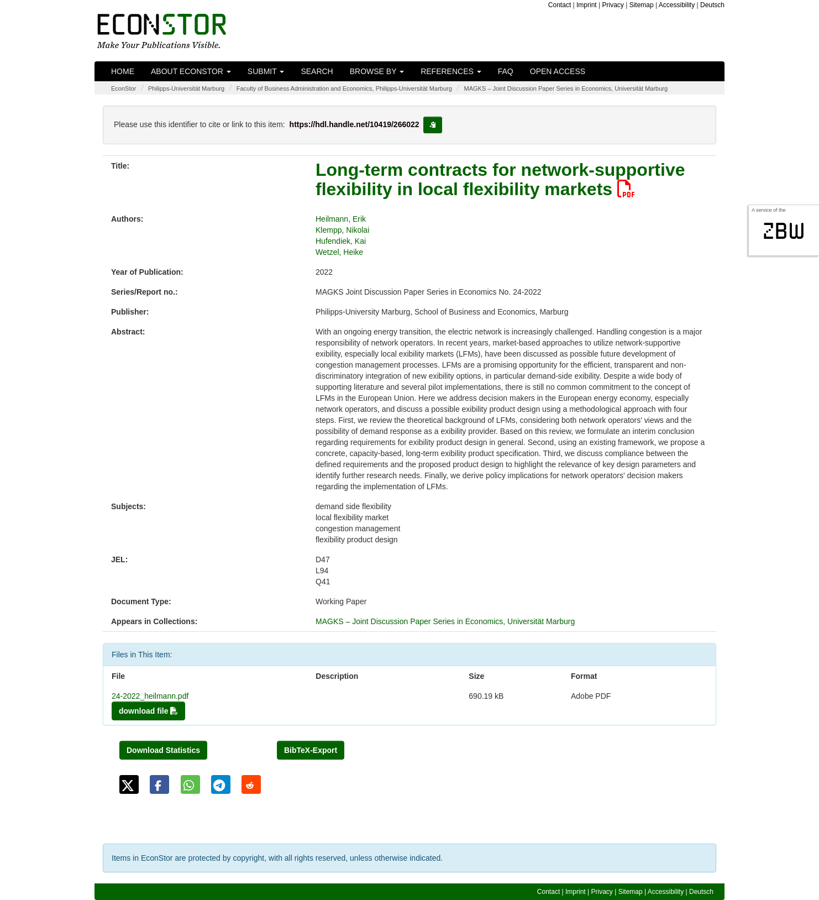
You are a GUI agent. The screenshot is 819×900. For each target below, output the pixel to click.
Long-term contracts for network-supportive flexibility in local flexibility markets (500, 179)
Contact (559, 5)
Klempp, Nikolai (342, 230)
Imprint (586, 5)
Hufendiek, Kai (341, 241)
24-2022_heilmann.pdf (150, 696)
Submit (266, 71)
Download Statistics (163, 750)
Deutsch (712, 5)
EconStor (123, 88)
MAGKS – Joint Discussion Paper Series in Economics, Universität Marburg (566, 88)
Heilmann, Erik (341, 218)
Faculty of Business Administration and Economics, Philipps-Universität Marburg (344, 88)
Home (122, 71)
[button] (129, 784)
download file (148, 711)
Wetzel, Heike (339, 252)
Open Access (557, 71)
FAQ (505, 71)
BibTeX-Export (310, 750)
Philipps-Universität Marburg (186, 88)
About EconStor (191, 71)
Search (317, 71)
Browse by (377, 71)
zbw (784, 231)
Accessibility (677, 5)
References (451, 71)
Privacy (613, 5)
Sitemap (641, 5)
